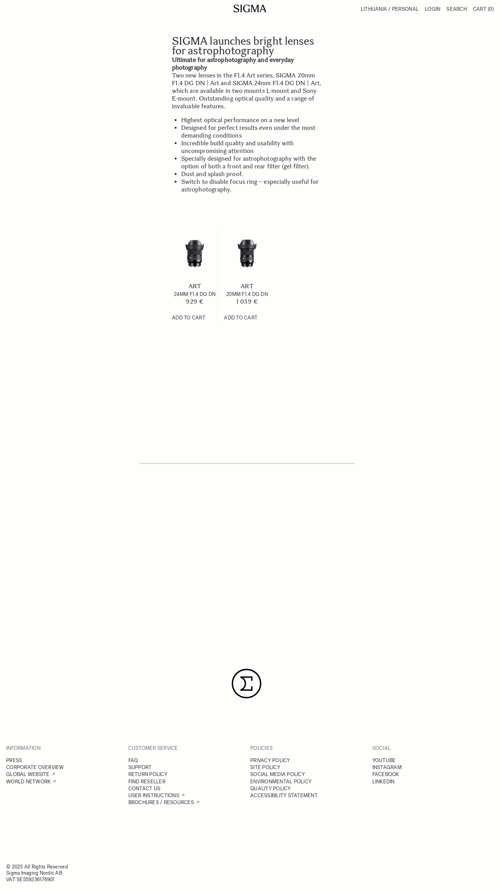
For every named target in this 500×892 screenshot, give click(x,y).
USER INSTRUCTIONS (153, 795)
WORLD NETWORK (28, 781)
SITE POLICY (265, 767)
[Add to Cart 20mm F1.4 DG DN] (241, 318)
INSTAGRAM (387, 767)
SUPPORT (140, 767)
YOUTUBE (384, 760)
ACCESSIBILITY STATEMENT (284, 795)
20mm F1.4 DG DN (247, 294)
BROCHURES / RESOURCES (161, 802)
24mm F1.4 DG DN (194, 294)
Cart (483, 9)
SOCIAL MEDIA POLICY (277, 774)
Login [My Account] (432, 9)
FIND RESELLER (146, 781)
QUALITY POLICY (270, 788)
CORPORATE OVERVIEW (35, 767)
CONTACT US (144, 788)
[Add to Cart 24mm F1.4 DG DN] (188, 318)
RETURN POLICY (147, 774)
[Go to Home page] (250, 8)
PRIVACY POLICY (270, 760)
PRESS (14, 760)
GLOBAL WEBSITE (28, 774)
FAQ (133, 760)
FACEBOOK (385, 774)
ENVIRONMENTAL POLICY (280, 781)
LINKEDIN (383, 781)
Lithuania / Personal (390, 9)
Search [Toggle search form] (456, 9)
